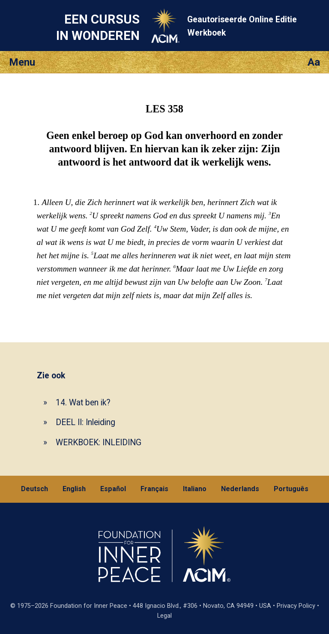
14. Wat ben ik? (83, 403)
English (74, 489)
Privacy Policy (296, 606)
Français (154, 489)
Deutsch (34, 489)
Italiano (194, 489)
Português (291, 489)
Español (113, 489)
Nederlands (240, 489)
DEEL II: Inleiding (85, 422)
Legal (164, 615)
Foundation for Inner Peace (88, 606)
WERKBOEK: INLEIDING (98, 442)
